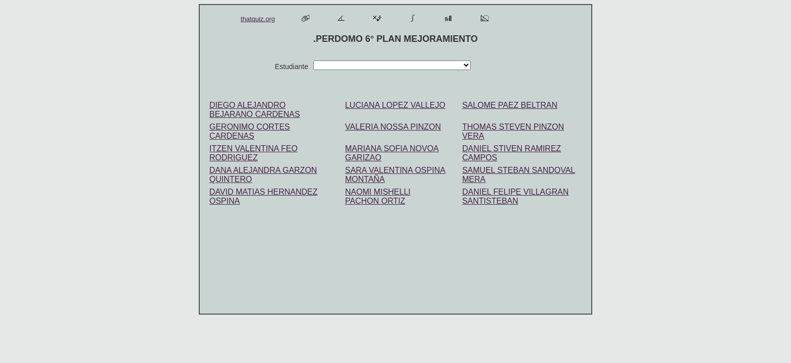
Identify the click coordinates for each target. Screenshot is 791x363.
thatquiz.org (258, 19)
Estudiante (288, 67)
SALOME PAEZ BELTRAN (509, 105)
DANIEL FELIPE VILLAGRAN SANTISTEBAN (515, 196)
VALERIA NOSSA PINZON (393, 127)
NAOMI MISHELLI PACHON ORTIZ (378, 196)
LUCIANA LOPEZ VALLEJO (395, 105)
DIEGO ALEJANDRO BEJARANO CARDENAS (254, 109)
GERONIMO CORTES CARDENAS (249, 131)
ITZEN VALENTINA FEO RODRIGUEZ (253, 153)
